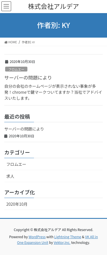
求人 (10, 176)
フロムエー (16, 69)
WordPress (37, 236)
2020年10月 (17, 204)
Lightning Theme (67, 236)
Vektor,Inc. (62, 242)
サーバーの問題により (28, 77)
